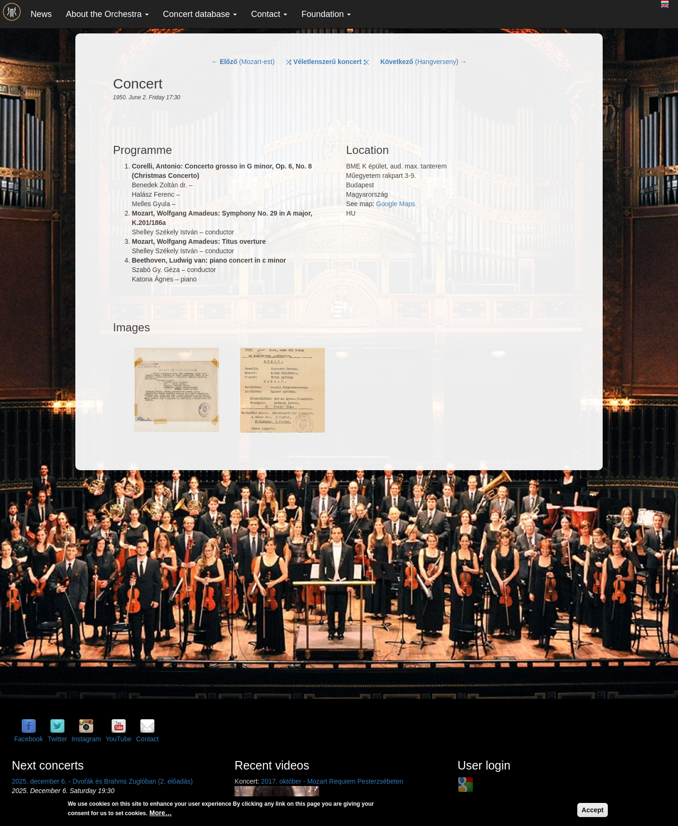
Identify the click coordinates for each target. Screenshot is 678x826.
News (41, 14)
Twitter (57, 739)
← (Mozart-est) (243, 61)
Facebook (28, 739)
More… (160, 813)
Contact (269, 14)
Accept (592, 810)
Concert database (200, 14)
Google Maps (395, 204)
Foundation (326, 14)
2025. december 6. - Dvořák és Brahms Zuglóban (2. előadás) (102, 781)
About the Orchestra (107, 14)
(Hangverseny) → (423, 61)
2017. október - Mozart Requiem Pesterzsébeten (332, 781)
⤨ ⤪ (327, 61)
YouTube (118, 739)
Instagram (86, 739)
